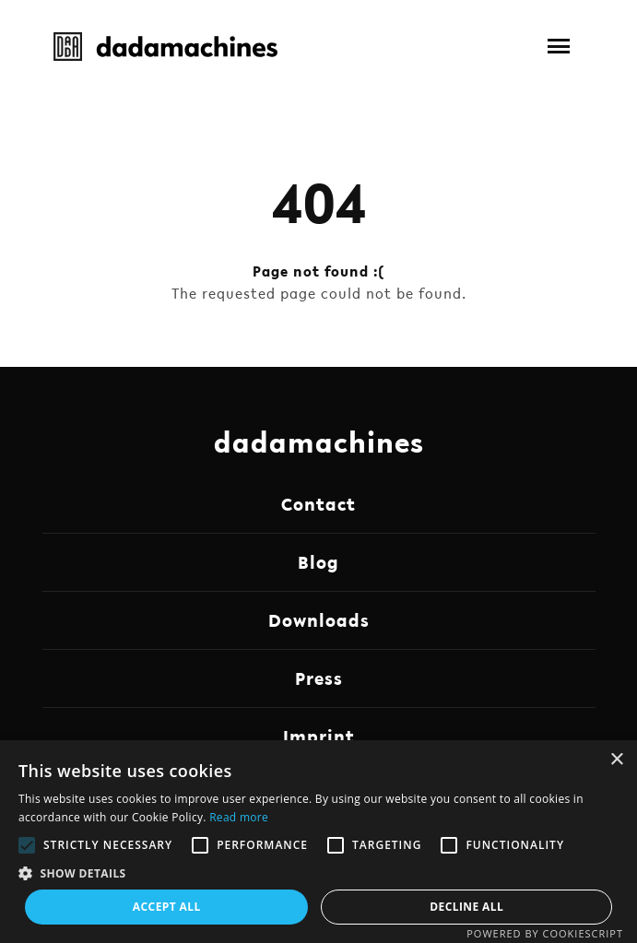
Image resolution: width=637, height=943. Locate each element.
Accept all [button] (167, 906)
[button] (559, 46)
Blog (318, 562)
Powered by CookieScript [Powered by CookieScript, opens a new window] (544, 933)
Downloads (319, 620)
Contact (318, 504)
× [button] (616, 760)
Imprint (319, 736)
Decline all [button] (466, 906)
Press (319, 678)
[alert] (318, 841)
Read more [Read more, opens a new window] (238, 817)
